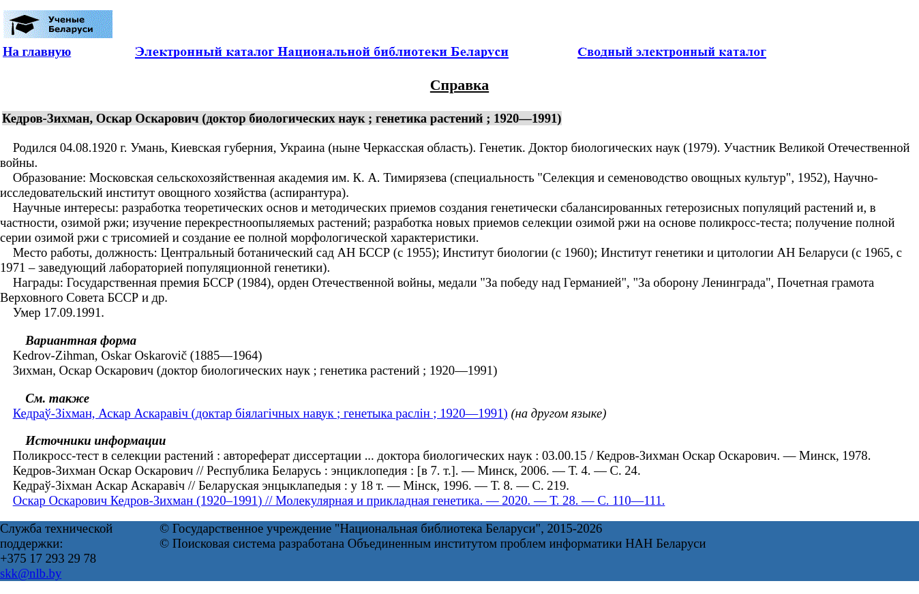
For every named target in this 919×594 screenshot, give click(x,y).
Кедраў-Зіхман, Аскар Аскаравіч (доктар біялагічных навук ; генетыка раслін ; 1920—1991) (260, 413)
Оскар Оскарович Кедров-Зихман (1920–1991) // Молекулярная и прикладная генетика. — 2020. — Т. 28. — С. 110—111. (339, 500)
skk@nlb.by (30, 573)
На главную (37, 51)
